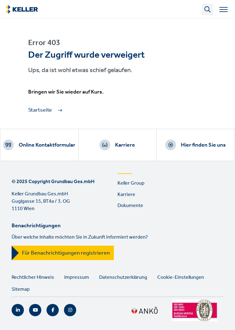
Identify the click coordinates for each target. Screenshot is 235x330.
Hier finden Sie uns (203, 145)
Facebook (53, 310)
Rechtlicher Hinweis (33, 277)
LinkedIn (18, 310)
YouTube (35, 310)
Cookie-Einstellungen (180, 277)
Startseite (40, 110)
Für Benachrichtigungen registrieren (66, 253)
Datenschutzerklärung (123, 277)
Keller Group (131, 183)
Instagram (70, 310)
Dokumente (130, 205)
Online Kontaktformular (47, 145)
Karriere (125, 145)
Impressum (76, 277)
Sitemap (21, 289)
